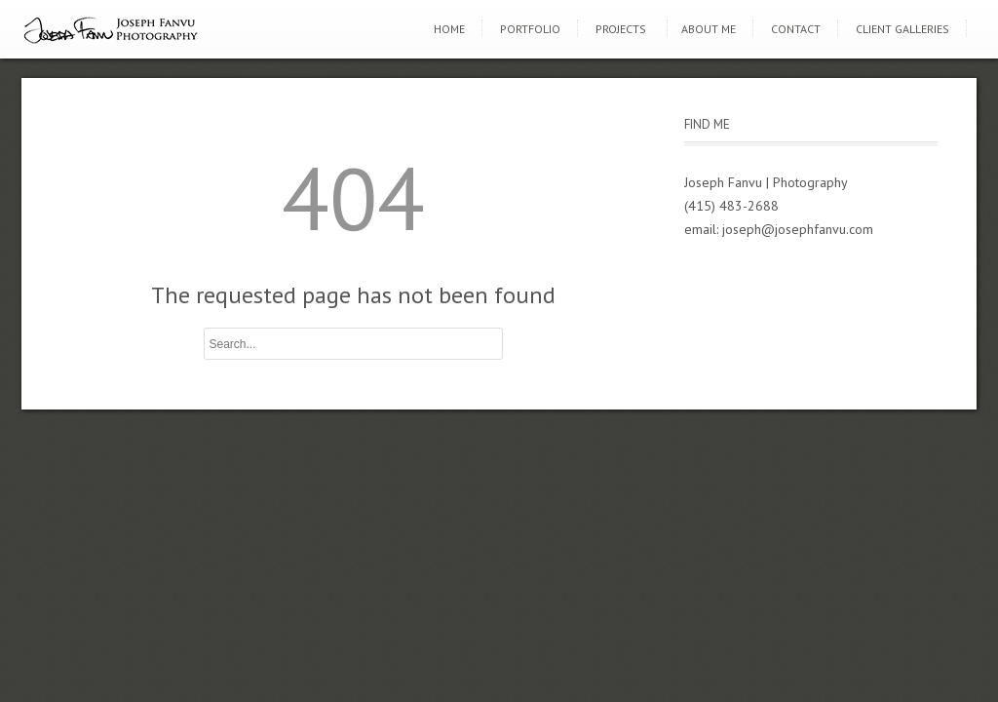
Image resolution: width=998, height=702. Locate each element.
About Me (708, 28)
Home (449, 28)
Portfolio (530, 28)
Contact (796, 28)
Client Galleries (902, 28)
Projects (620, 28)
